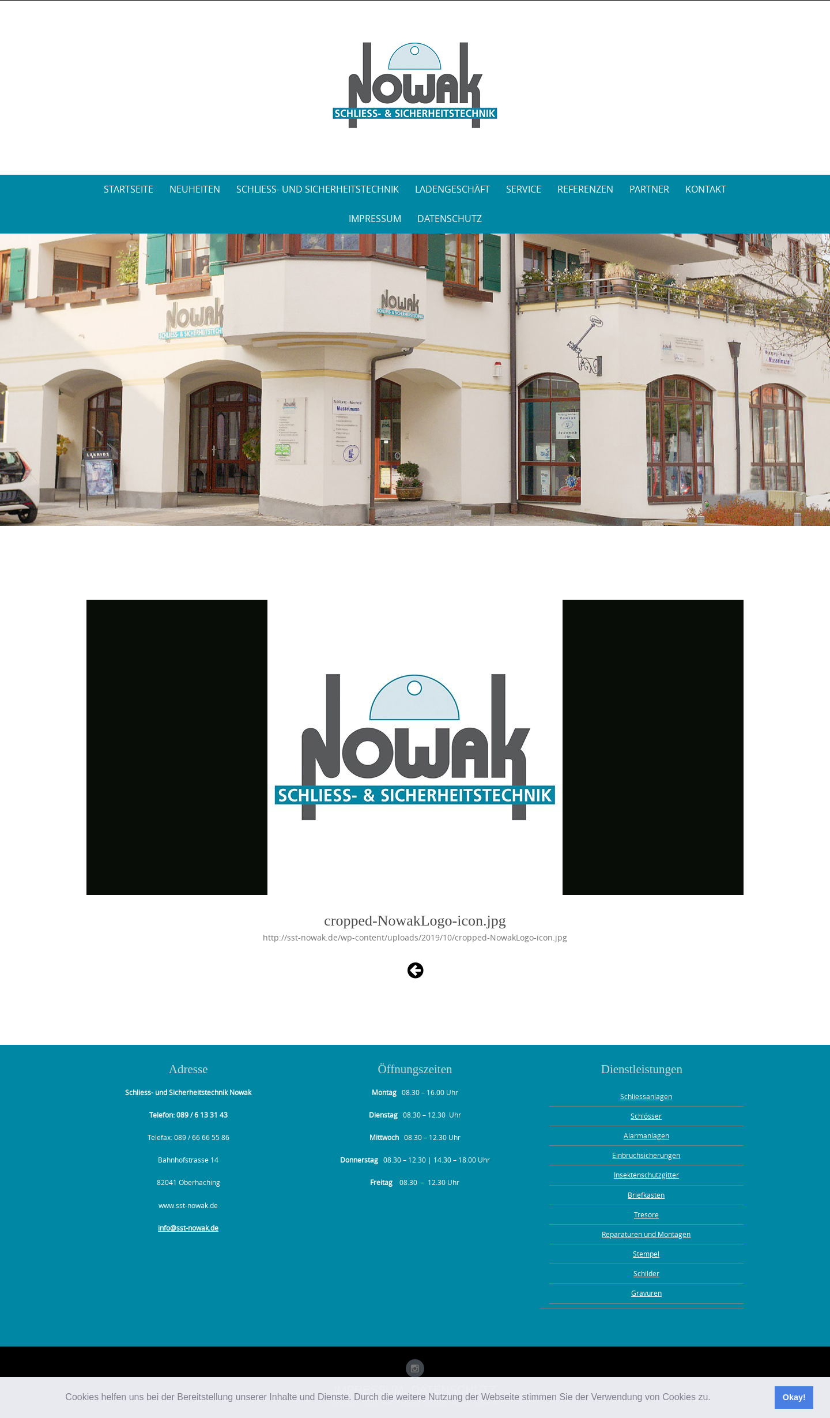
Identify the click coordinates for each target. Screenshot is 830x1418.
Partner (649, 189)
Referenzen (585, 189)
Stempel (646, 1253)
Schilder (646, 1273)
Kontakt (705, 189)
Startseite (128, 189)
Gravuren (646, 1292)
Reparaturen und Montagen (646, 1234)
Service (523, 189)
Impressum (375, 218)
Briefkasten (646, 1194)
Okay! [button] (794, 1397)
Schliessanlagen (646, 1096)
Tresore (646, 1214)
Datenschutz (449, 218)
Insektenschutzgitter (646, 1174)
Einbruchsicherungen (646, 1155)
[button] (714, 1398)
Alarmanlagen (646, 1135)
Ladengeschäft (452, 189)
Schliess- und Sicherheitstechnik (317, 189)
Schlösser (646, 1115)
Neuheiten (194, 189)
